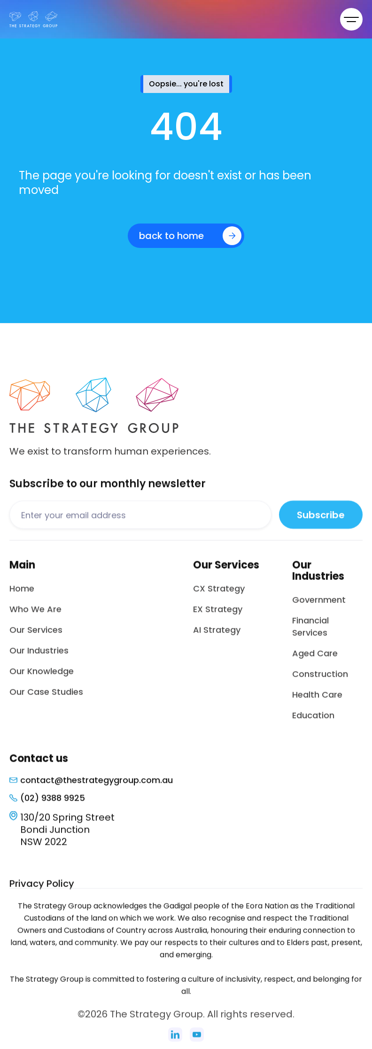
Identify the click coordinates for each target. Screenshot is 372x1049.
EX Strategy (217, 615)
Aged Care (315, 659)
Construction (320, 680)
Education (313, 721)
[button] (351, 19)
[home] (33, 19)
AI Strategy (216, 636)
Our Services (35, 636)
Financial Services (310, 633)
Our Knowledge (41, 677)
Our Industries (39, 657)
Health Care (317, 701)
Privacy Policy (41, 889)
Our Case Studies (46, 698)
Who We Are (35, 615)
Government (319, 606)
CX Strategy (219, 595)
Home (21, 595)
